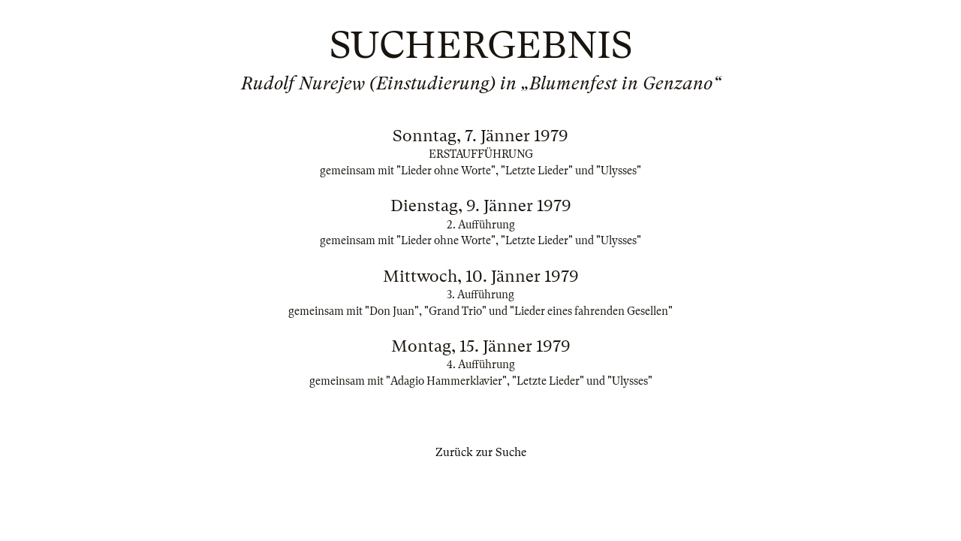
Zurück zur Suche (480, 452)
